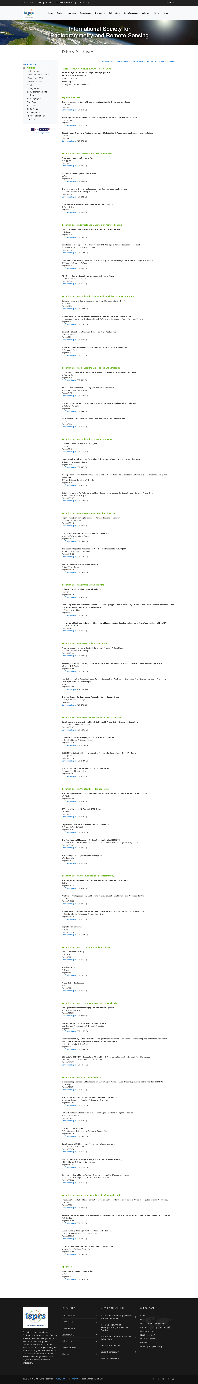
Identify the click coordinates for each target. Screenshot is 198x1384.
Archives (31, 67)
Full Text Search (35, 71)
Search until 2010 (35, 78)
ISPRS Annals (68, 1322)
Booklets (31, 119)
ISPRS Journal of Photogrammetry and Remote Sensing (116, 1317)
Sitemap (49, 3)
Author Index (122, 61)
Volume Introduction (155, 61)
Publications (114, 13)
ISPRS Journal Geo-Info (37, 91)
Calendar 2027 (68, 1341)
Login (169, 3)
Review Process (35, 81)
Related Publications (36, 115)
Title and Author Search (38, 74)
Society (60, 13)
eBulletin (30, 95)
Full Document (107, 61)
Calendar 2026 (68, 1334)
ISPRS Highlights (34, 98)
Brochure (31, 105)
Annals (30, 85)
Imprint (75, 1378)
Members (72, 13)
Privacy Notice (61, 1378)
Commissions (85, 13)
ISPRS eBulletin (68, 1328)
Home (39, 3)
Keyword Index (137, 61)
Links (156, 13)
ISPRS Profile (32, 109)
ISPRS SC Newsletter (110, 1358)
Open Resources (131, 13)
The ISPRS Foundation (65, 3)
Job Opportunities (69, 1347)
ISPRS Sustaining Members (40, 133)
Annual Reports (33, 112)
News (165, 13)
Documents (100, 13)
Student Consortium (110, 1352)
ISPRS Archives (68, 1315)
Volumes (171, 61)
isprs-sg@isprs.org (154, 1346)
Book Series (32, 102)
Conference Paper (69, 110)
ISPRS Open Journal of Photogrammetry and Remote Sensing (114, 1327)
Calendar (146, 13)
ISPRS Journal (33, 88)
